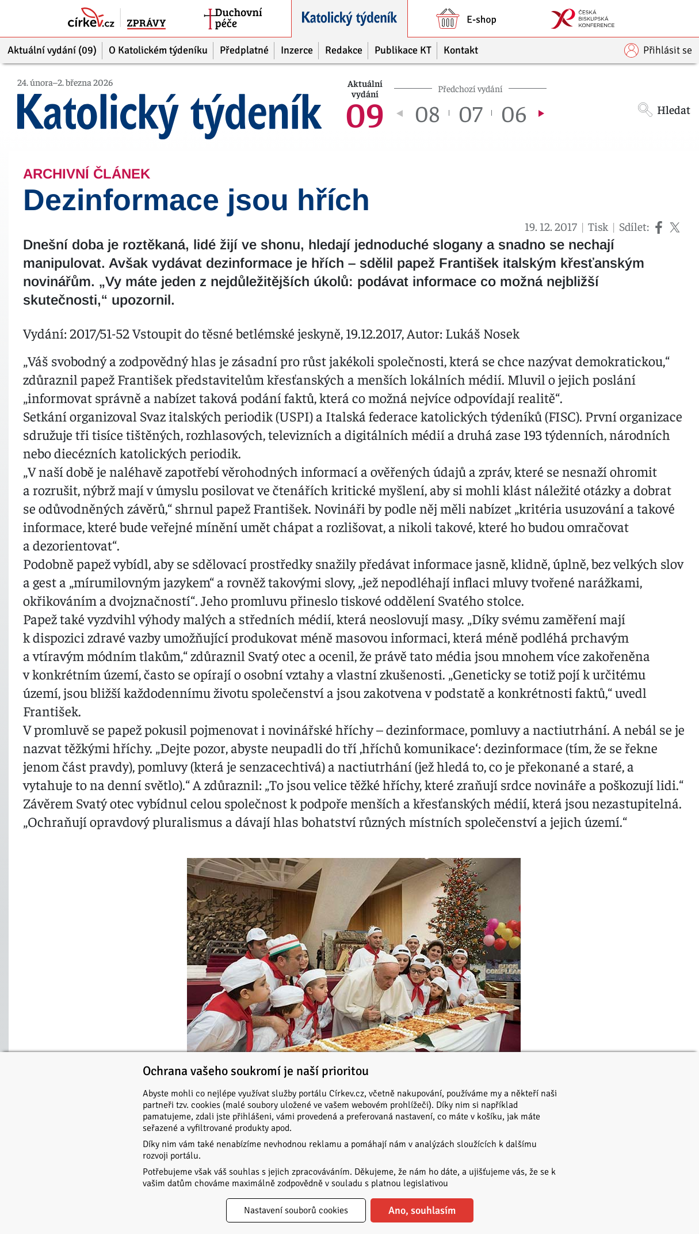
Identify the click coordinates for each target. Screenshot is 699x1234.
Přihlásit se (658, 50)
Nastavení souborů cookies (296, 1210)
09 (364, 112)
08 (427, 112)
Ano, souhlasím (422, 1210)
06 (513, 112)
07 (470, 112)
